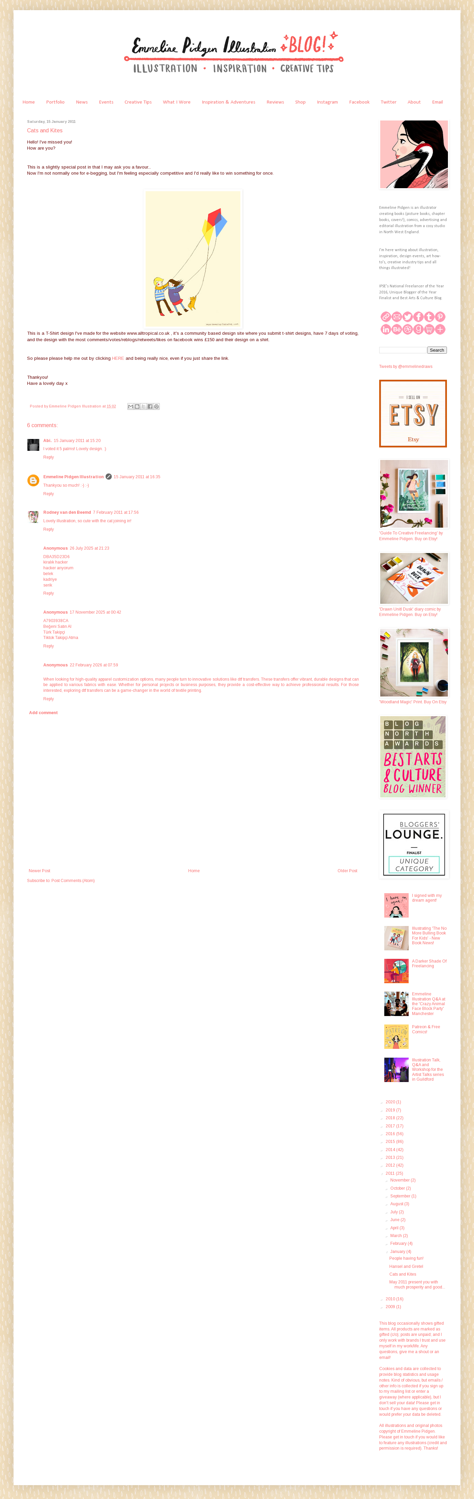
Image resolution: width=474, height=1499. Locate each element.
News (82, 102)
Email (437, 102)
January (398, 1251)
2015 (391, 1141)
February (399, 1243)
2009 (391, 1306)
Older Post (347, 870)
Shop (300, 102)
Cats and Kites (402, 1274)
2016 (391, 1133)
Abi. (47, 440)
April (395, 1228)
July (394, 1212)
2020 (391, 1102)
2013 (391, 1157)
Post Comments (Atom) (73, 880)
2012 (391, 1165)
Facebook (359, 102)
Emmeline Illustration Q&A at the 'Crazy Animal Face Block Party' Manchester (428, 1004)
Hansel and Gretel (406, 1266)
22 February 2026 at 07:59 (94, 665)
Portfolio (55, 102)
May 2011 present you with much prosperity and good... (417, 1284)
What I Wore (177, 102)
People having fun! (406, 1258)
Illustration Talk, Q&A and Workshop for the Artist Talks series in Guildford (428, 1070)
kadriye (50, 579)
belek (48, 573)
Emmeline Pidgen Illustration (73, 477)
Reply (48, 457)
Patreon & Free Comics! (426, 1029)
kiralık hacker (55, 562)
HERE (119, 358)
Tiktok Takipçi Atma (60, 637)
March (396, 1235)
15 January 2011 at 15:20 (77, 440)
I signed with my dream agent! (427, 898)
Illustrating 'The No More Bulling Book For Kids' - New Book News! (429, 935)
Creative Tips (138, 102)
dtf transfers (248, 679)
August (397, 1204)
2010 (391, 1299)
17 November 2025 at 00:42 (95, 612)
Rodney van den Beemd (67, 512)
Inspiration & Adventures (228, 102)
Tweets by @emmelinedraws (405, 366)
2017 (391, 1126)
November (400, 1180)
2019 (391, 1110)
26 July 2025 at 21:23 (89, 548)
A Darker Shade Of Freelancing (429, 963)
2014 (391, 1149)
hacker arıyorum (58, 568)
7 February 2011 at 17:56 (116, 512)
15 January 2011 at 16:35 (137, 477)
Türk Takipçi (54, 632)
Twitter (388, 102)
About (414, 102)
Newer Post (39, 870)
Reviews (275, 102)
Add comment (43, 712)
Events (106, 102)
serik (47, 585)
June (395, 1219)
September (400, 1196)
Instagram (327, 102)
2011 (391, 1173)
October (398, 1188)
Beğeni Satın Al (57, 626)
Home (28, 102)
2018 (391, 1118)
